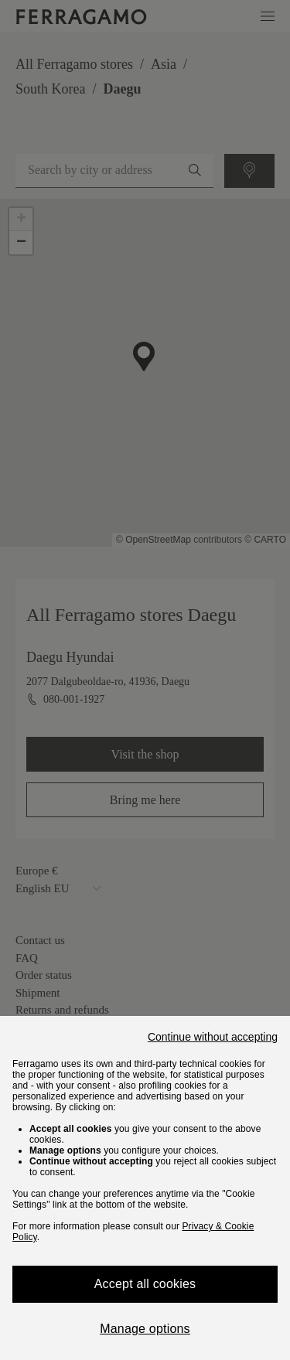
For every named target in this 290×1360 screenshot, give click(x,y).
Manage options (145, 1328)
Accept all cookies (145, 1283)
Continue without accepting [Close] (213, 1036)
